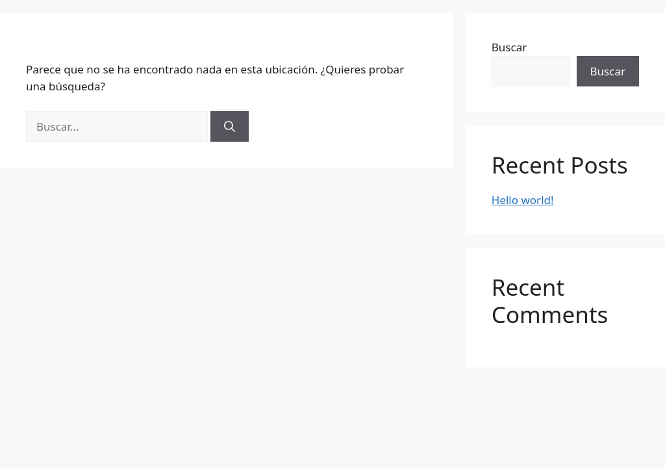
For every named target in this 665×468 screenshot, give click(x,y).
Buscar (509, 47)
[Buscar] (229, 126)
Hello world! (523, 199)
